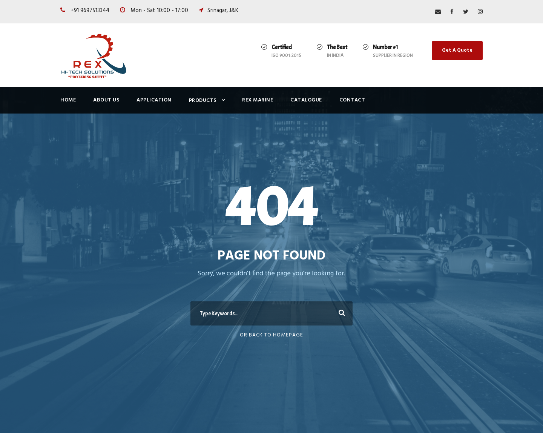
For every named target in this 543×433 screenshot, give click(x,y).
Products (202, 100)
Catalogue (306, 100)
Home (68, 100)
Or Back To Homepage (271, 335)
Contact (352, 100)
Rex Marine (257, 100)
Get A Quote (457, 50)
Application (154, 100)
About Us (106, 100)
